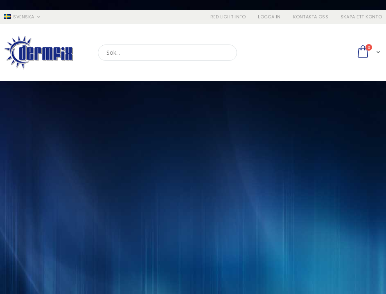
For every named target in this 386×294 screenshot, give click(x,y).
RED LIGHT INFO (228, 17)
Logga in (269, 17)
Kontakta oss (310, 17)
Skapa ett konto (361, 17)
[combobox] (167, 53)
